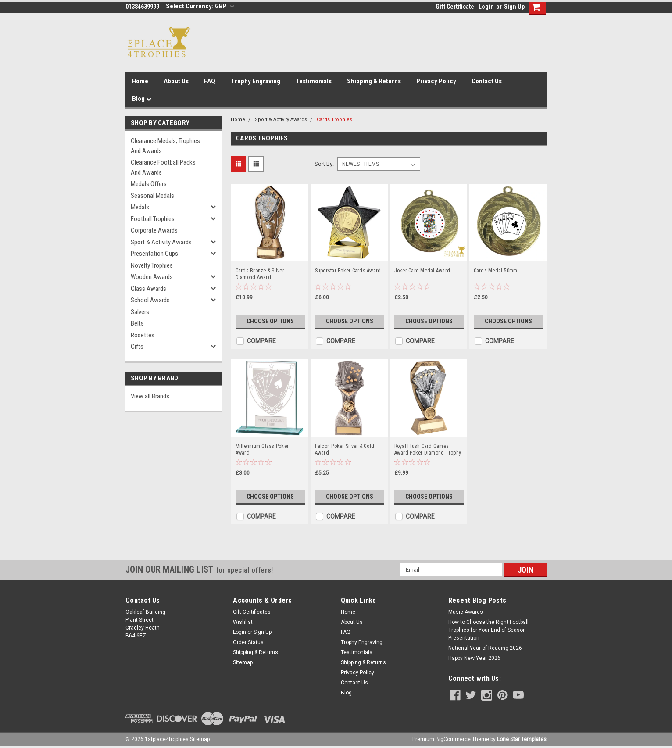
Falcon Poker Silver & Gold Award (345, 449)
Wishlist (243, 622)
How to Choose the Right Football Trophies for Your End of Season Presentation (488, 630)
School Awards (150, 300)
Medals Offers (149, 184)
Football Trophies (153, 219)
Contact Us (487, 81)
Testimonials (314, 81)
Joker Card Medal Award (422, 271)
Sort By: (324, 164)
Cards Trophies (334, 119)
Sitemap (243, 662)
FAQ (209, 81)
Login (486, 6)
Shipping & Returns (374, 81)
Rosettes (142, 335)
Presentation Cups (154, 254)
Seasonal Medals (152, 196)
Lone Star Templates (522, 739)
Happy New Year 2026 (474, 658)
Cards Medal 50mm (496, 271)
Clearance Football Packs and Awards (163, 167)
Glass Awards (148, 289)
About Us (176, 81)
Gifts (137, 347)
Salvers (140, 312)
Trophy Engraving (255, 81)
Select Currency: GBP (200, 6)
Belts (137, 323)
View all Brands (150, 396)
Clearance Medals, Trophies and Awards (165, 146)
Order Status (248, 642)
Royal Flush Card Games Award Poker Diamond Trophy (427, 449)
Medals (140, 207)
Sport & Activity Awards (161, 242)
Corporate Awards (154, 230)
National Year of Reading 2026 (485, 648)
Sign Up (514, 6)
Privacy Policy (436, 81)
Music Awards (465, 612)
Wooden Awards (152, 277)
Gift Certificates (252, 612)
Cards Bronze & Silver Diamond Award (260, 274)
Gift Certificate (455, 6)
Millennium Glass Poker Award (262, 449)
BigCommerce (453, 739)
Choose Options (270, 321)
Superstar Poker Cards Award (348, 271)
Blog (141, 99)
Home (140, 81)
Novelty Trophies (152, 265)
